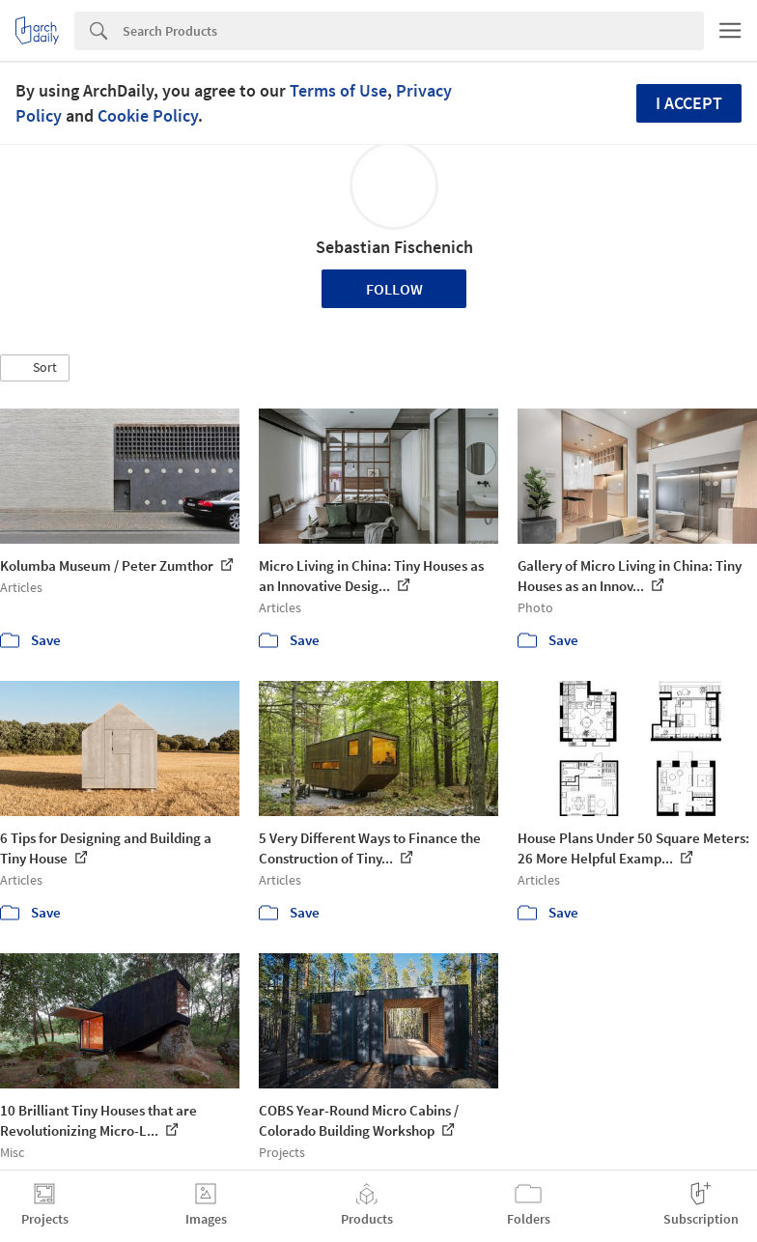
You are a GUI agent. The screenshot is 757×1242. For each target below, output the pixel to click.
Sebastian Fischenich (394, 247)
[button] (35, 367)
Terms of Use (338, 90)
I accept (689, 103)
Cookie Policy (148, 115)
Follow (394, 288)
